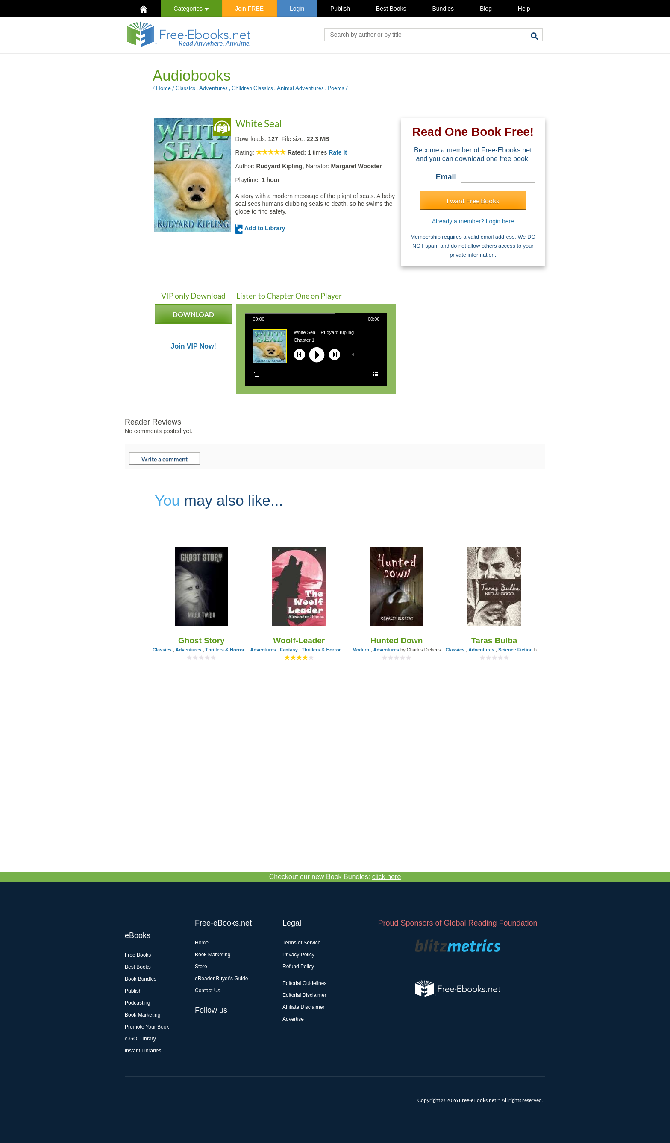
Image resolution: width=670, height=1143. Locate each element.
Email (446, 177)
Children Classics (252, 88)
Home (163, 88)
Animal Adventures (300, 88)
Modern (361, 649)
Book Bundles (140, 979)
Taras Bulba (494, 640)
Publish (340, 8)
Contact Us (207, 991)
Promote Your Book (147, 1027)
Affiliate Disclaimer (303, 1007)
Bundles (443, 8)
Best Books (391, 8)
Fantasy (289, 649)
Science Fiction (515, 649)
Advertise (293, 1019)
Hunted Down (396, 640)
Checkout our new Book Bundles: (335, 876)
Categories (191, 8)
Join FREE (249, 8)
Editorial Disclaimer (304, 995)
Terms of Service (301, 943)
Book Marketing (142, 1015)
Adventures (213, 88)
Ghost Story (201, 640)
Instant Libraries (143, 1051)
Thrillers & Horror (225, 649)
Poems (336, 88)
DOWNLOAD (193, 317)
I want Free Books (473, 200)
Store (201, 967)
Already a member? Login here (473, 221)
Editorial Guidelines (304, 983)
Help (524, 8)
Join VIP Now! (193, 346)
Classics (185, 88)
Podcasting (137, 1003)
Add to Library (260, 228)
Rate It (338, 152)
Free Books (138, 955)
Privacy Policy (298, 955)
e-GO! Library (140, 1039)
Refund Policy (298, 967)
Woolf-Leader (299, 640)
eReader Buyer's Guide (221, 979)
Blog (486, 8)
